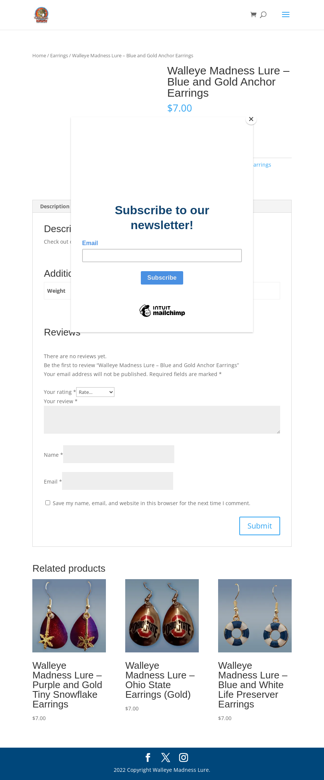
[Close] (251, 119)
